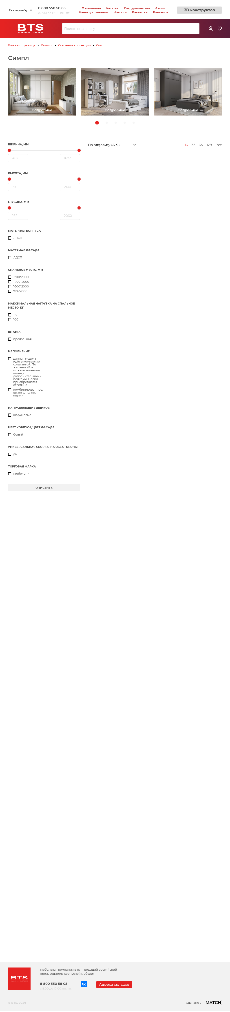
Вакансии (140, 12)
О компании (91, 8)
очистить (44, 487)
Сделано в (204, 1002)
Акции (160, 8)
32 (193, 145)
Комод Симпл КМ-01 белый (111, 227)
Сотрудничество (137, 8)
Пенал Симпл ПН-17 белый (180, 420)
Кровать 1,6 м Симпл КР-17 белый (186, 324)
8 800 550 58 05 (52, 8)
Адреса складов (114, 984)
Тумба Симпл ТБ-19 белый (109, 910)
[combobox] (130, 28)
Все (219, 145)
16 (186, 145)
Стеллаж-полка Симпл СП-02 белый (118, 617)
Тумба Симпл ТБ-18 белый (180, 814)
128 (209, 145)
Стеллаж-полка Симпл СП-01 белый (188, 520)
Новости (120, 12)
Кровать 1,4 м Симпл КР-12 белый (116, 324)
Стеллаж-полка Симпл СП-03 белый (188, 617)
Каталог (112, 8)
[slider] (9, 150)
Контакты (160, 12)
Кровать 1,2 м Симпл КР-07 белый (186, 227)
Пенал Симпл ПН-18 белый (110, 520)
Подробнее (42, 110)
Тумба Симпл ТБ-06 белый (110, 814)
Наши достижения (93, 12)
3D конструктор (199, 10)
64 (201, 145)
